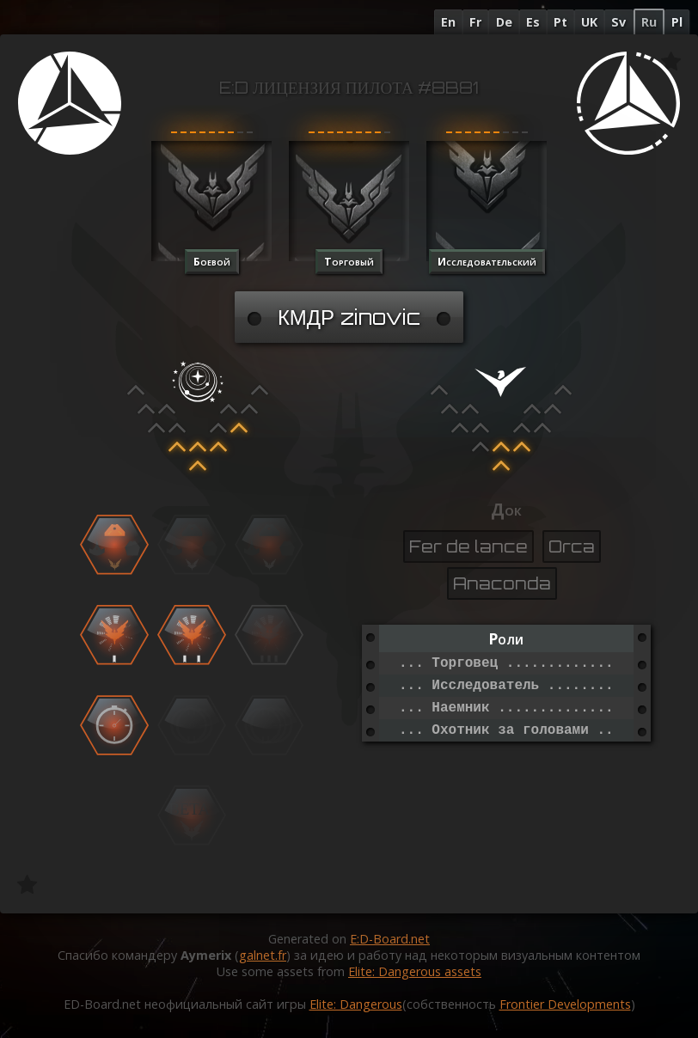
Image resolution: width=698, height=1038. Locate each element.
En (448, 22)
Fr (475, 22)
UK (589, 22)
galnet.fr (262, 955)
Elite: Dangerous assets (414, 971)
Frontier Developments (565, 1004)
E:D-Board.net (390, 939)
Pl (677, 22)
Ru (649, 22)
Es (533, 22)
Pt (560, 22)
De (504, 22)
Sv (618, 22)
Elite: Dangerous (355, 1004)
